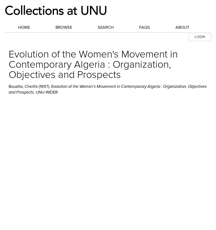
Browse (64, 27)
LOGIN (200, 37)
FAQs (144, 27)
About (182, 27)
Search (106, 27)
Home (24, 27)
